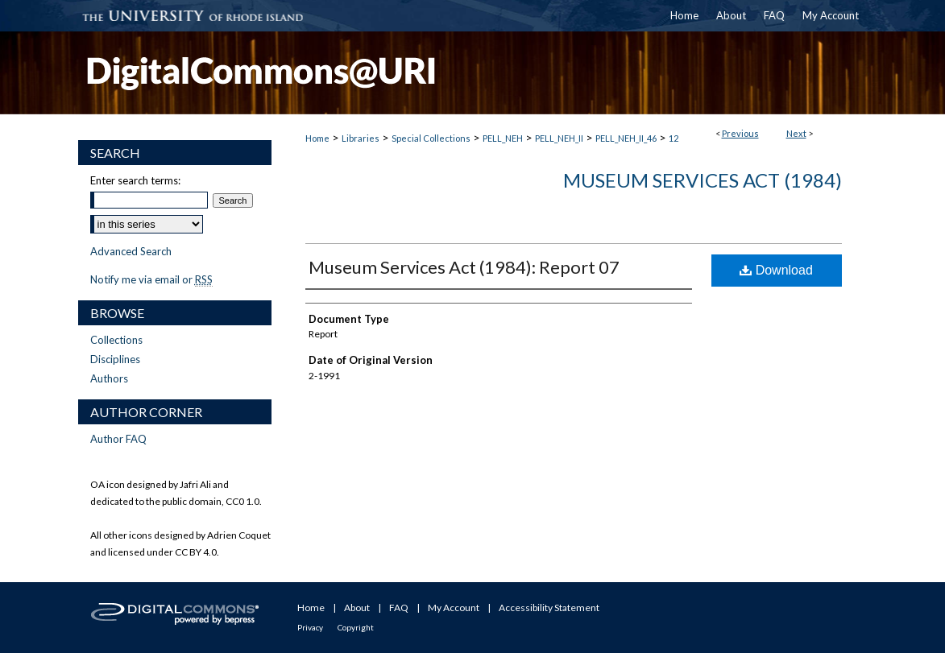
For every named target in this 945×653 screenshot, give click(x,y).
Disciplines (115, 359)
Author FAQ (118, 438)
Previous (740, 133)
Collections (116, 339)
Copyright (356, 627)
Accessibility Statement (549, 607)
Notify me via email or (151, 279)
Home (317, 138)
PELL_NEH (503, 138)
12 (673, 138)
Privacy (310, 627)
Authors (109, 378)
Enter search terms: (135, 180)
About (357, 607)
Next (796, 133)
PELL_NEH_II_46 (626, 138)
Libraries (360, 138)
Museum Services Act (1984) (702, 180)
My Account (453, 607)
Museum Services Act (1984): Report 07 (464, 267)
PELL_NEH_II (559, 138)
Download (776, 270)
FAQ (398, 607)
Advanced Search (131, 251)
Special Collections (431, 138)
